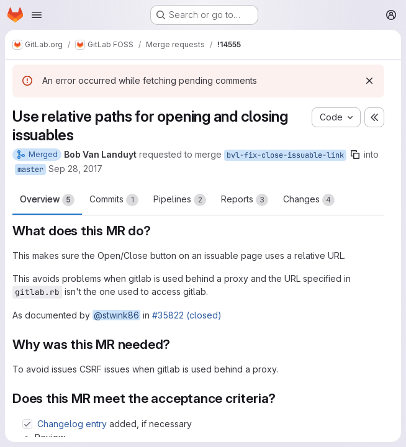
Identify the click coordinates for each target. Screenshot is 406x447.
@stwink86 (116, 315)
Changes (309, 200)
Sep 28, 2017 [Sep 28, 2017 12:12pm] (75, 168)
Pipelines (179, 200)
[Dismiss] (369, 80)
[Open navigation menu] (37, 15)
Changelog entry (72, 423)
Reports (244, 200)
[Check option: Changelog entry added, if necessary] (27, 424)
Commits (113, 200)
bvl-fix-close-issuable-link (285, 155)
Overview (47, 200)
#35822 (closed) (187, 315)
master (30, 169)
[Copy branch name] (355, 154)
